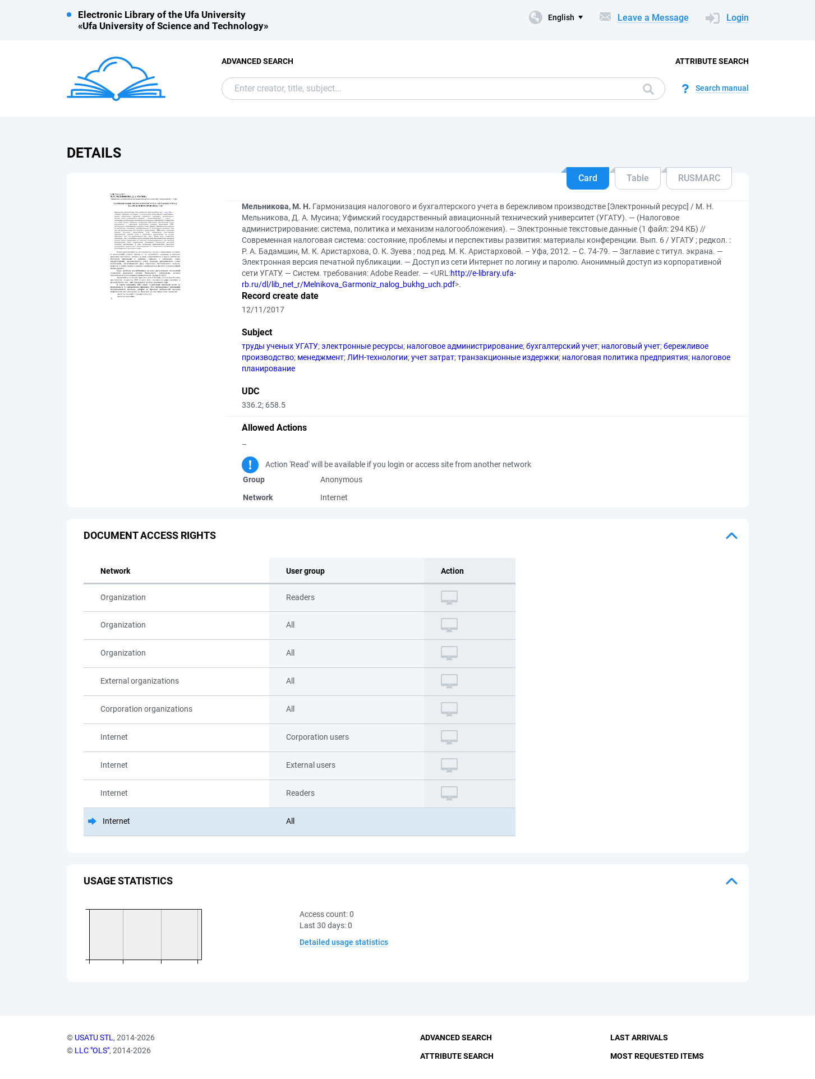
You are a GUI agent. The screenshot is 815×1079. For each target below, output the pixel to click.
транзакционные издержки (508, 357)
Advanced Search (257, 61)
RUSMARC (699, 178)
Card (587, 178)
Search (648, 89)
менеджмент (320, 357)
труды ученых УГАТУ (280, 346)
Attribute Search (712, 61)
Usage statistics (128, 881)
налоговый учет (630, 346)
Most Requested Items (657, 1056)
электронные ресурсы (362, 346)
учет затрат (432, 357)
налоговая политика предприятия (625, 357)
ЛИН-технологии (377, 357)
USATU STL (94, 1037)
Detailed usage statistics (344, 942)
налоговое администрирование (465, 346)
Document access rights (150, 535)
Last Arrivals (639, 1037)
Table (638, 178)
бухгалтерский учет (562, 346)
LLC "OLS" (92, 1050)
